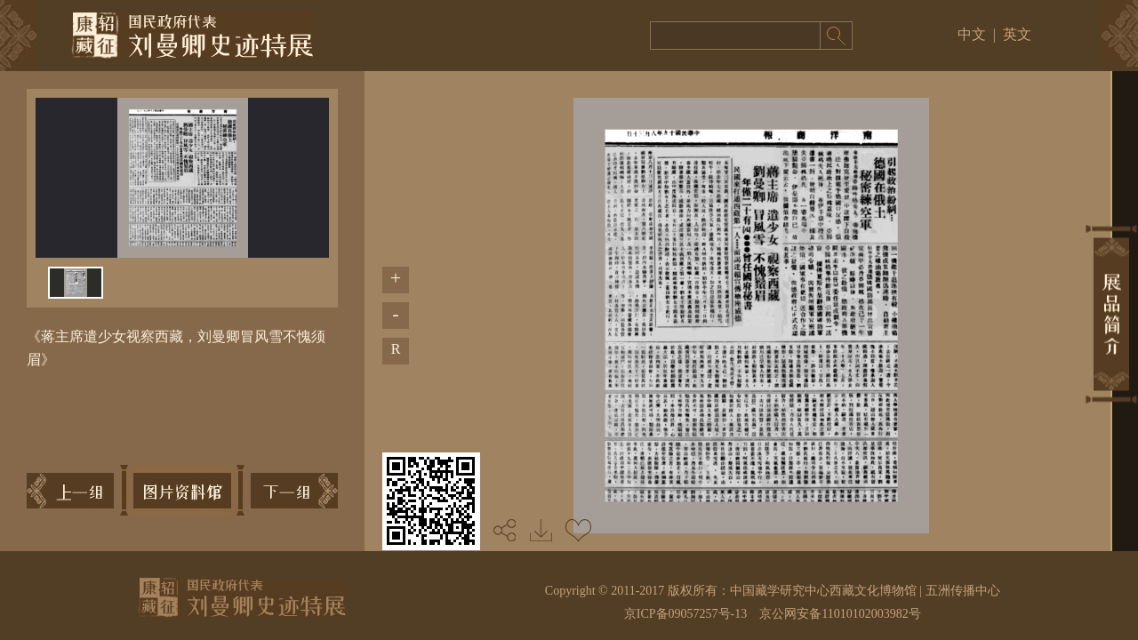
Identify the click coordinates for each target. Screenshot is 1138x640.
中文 (972, 34)
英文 (1017, 34)
